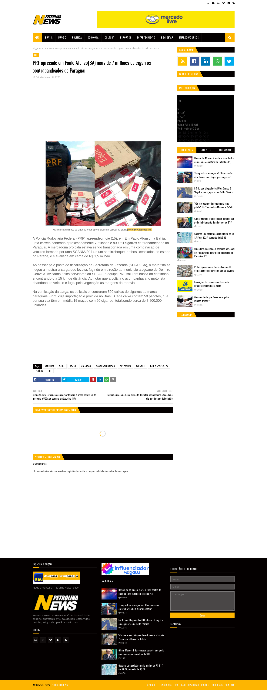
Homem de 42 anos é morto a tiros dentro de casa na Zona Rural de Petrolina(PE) (214, 160)
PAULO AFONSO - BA (159, 366)
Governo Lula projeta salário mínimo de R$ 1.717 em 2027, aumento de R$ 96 (214, 235)
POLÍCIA (39, 370)
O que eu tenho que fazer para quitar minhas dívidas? (211, 299)
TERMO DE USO (165, 684)
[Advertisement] (103, 114)
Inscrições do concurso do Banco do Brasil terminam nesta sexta (211, 284)
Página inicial (39, 48)
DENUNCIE (151, 684)
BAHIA (62, 366)
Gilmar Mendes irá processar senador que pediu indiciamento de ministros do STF (214, 220)
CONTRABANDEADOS (105, 366)
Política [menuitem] (77, 37)
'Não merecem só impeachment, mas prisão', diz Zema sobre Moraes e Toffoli (213, 205)
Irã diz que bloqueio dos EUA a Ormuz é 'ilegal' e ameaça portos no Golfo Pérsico (213, 190)
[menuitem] (37, 37)
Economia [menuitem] (93, 37)
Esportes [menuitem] (125, 37)
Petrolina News (43, 77)
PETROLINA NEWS (60, 684)
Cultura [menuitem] (109, 37)
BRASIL (73, 366)
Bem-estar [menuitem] (167, 37)
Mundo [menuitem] (62, 37)
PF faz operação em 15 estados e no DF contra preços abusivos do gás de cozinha (214, 269)
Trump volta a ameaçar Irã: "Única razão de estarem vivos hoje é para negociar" (213, 175)
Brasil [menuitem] (49, 37)
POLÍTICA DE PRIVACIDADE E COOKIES (192, 684)
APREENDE (49, 366)
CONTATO (230, 684)
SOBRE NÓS (217, 684)
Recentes (206, 150)
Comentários (225, 150)
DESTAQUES (125, 366)
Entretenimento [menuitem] (146, 37)
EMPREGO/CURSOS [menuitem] (189, 37)
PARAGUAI (140, 366)
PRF (50, 48)
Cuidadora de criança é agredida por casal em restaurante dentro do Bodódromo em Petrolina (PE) (214, 252)
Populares (187, 150)
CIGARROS (86, 366)
